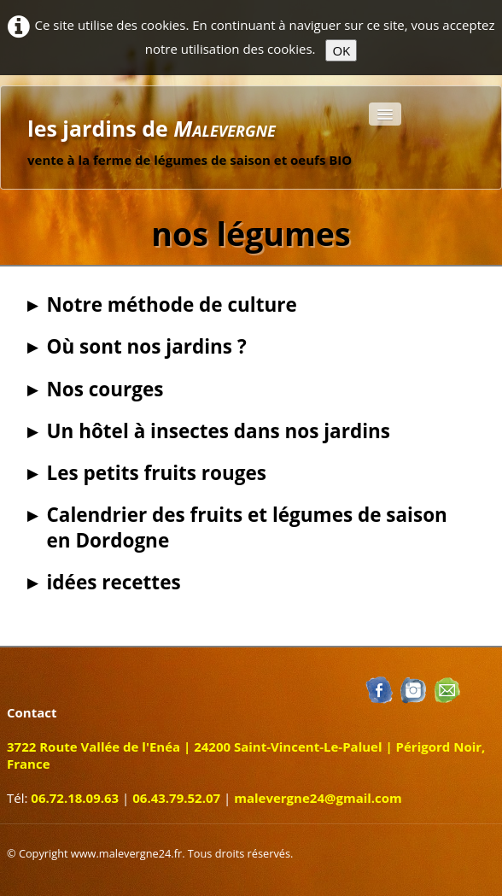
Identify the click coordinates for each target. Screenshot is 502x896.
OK (341, 50)
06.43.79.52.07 (176, 797)
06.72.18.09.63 (75, 797)
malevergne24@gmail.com (318, 797)
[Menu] (385, 114)
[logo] (190, 135)
